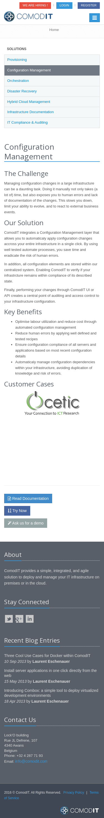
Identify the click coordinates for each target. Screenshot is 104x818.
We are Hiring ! (35, 5)
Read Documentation (28, 498)
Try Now (17, 510)
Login (64, 5)
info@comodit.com (31, 761)
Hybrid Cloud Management (28, 102)
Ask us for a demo (26, 523)
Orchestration (18, 81)
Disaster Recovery (22, 91)
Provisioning (17, 60)
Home (54, 30)
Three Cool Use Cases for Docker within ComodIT (47, 655)
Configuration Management (29, 70)
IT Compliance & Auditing (27, 122)
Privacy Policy (73, 792)
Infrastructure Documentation (30, 112)
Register (89, 5)
